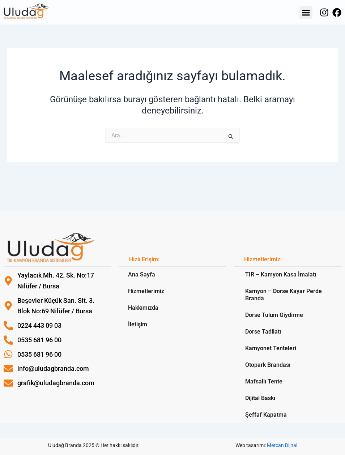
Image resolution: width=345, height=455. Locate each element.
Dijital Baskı (260, 398)
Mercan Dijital (282, 445)
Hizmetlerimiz (146, 291)
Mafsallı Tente (263, 381)
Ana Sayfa (141, 274)
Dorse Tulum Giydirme (274, 315)
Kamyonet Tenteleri (270, 348)
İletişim (137, 324)
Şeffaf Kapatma (266, 414)
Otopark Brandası (267, 364)
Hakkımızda (143, 307)
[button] (305, 12)
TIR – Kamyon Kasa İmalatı (280, 274)
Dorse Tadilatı (263, 331)
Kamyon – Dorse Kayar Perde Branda (283, 295)
